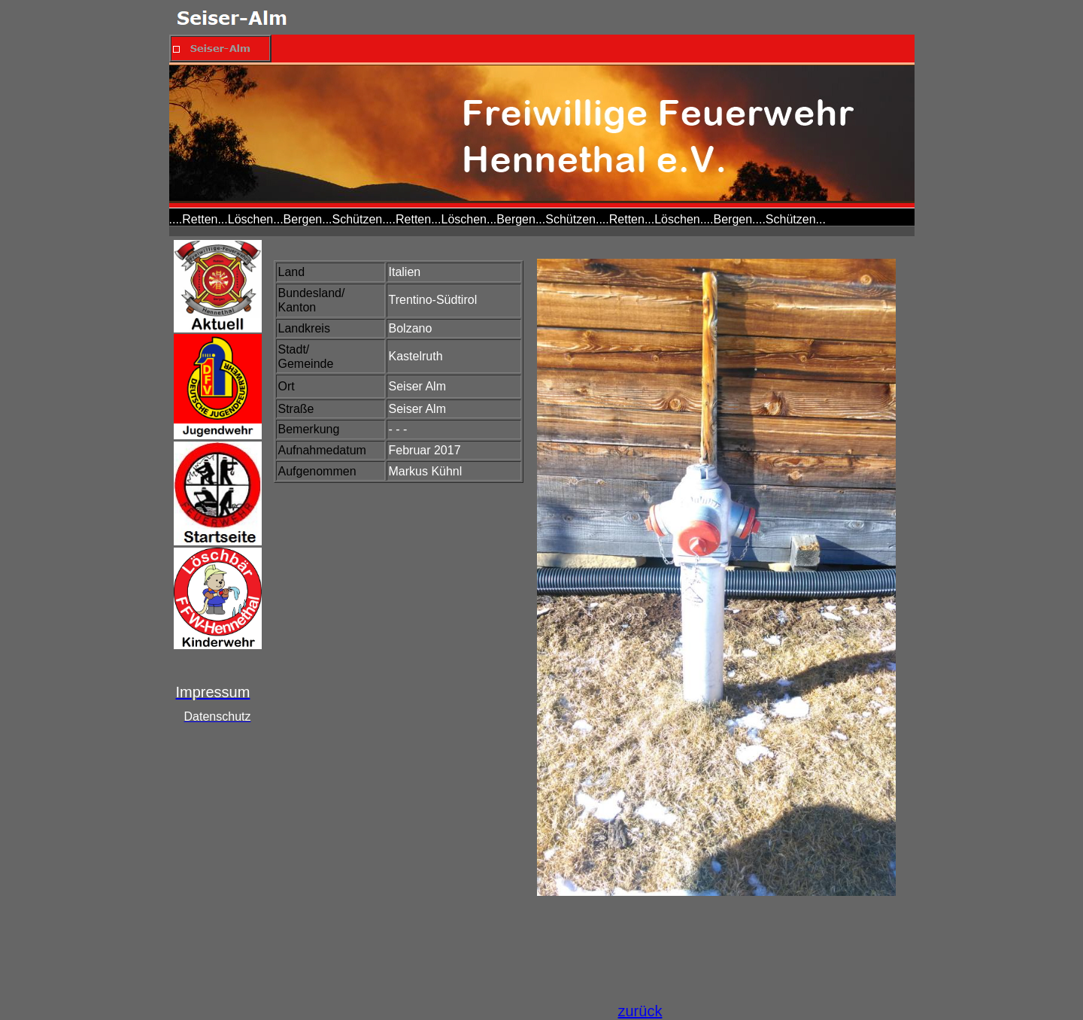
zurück (640, 1011)
